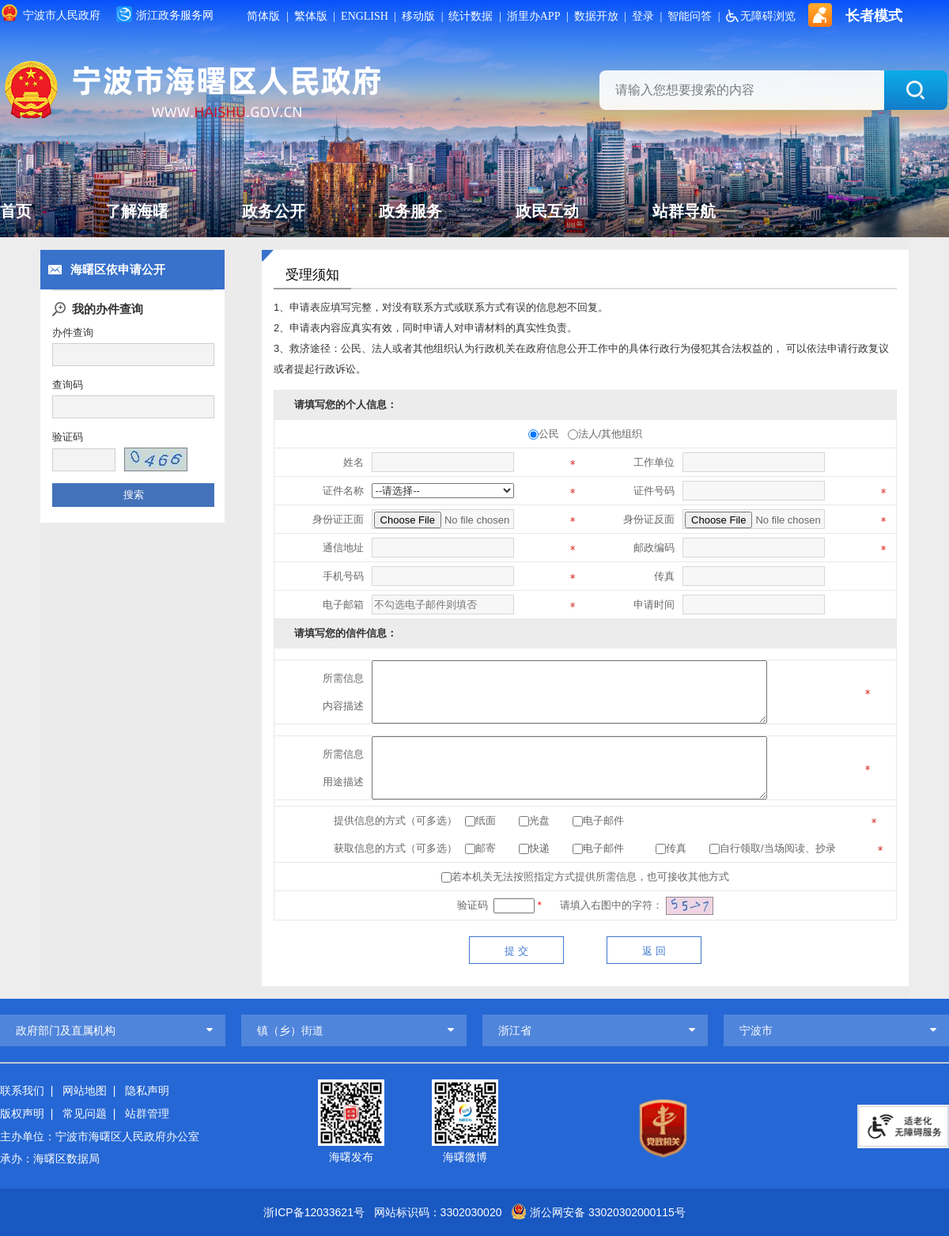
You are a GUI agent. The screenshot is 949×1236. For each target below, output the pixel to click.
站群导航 (684, 212)
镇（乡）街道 (290, 1030)
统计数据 (471, 16)
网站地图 (84, 1090)
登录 (643, 16)
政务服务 (410, 212)
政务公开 (273, 212)
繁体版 (310, 16)
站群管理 (147, 1112)
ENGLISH (364, 16)
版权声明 (22, 1112)
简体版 (264, 16)
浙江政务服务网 (165, 14)
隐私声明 (147, 1090)
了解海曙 (136, 212)
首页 (16, 212)
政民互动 (547, 212)
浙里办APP (534, 16)
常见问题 (84, 1112)
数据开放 (596, 16)
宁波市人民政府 (50, 12)
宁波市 (756, 1030)
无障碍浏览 (761, 16)
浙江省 (514, 1030)
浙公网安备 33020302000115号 (608, 1212)
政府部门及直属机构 (65, 1030)
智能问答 (690, 16)
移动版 (418, 16)
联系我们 (22, 1090)
